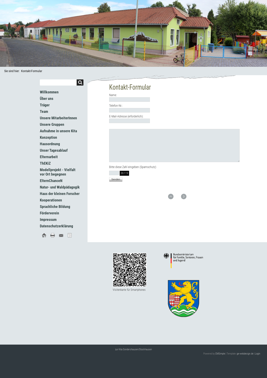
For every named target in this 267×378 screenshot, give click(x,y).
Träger (45, 105)
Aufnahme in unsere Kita (58, 131)
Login (257, 353)
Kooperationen (51, 200)
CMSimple (220, 353)
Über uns (46, 98)
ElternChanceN (51, 181)
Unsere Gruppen (52, 124)
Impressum (48, 219)
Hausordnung (50, 144)
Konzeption (48, 137)
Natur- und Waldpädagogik (60, 187)
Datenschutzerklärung (56, 226)
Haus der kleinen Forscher (60, 194)
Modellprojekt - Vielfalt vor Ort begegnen (57, 172)
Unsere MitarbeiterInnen (58, 118)
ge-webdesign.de (245, 353)
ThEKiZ (45, 163)
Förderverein (49, 213)
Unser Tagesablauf (54, 150)
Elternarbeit (49, 157)
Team (44, 111)
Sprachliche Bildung (55, 207)
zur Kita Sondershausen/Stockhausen (133, 349)
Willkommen (49, 92)
